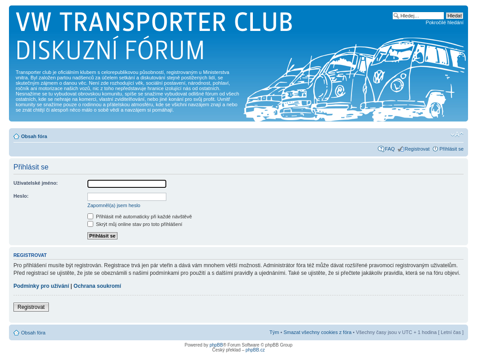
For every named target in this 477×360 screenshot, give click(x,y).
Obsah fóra (34, 136)
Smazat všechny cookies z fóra (317, 332)
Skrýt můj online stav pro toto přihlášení (134, 224)
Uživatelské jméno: (35, 183)
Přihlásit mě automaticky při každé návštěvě (139, 216)
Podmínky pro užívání (41, 286)
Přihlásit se (451, 149)
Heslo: (21, 196)
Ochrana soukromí (97, 286)
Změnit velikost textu (457, 134)
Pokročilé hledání (445, 22)
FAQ (390, 149)
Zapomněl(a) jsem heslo (113, 205)
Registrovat (417, 149)
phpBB (216, 345)
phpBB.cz (255, 349)
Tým (274, 332)
